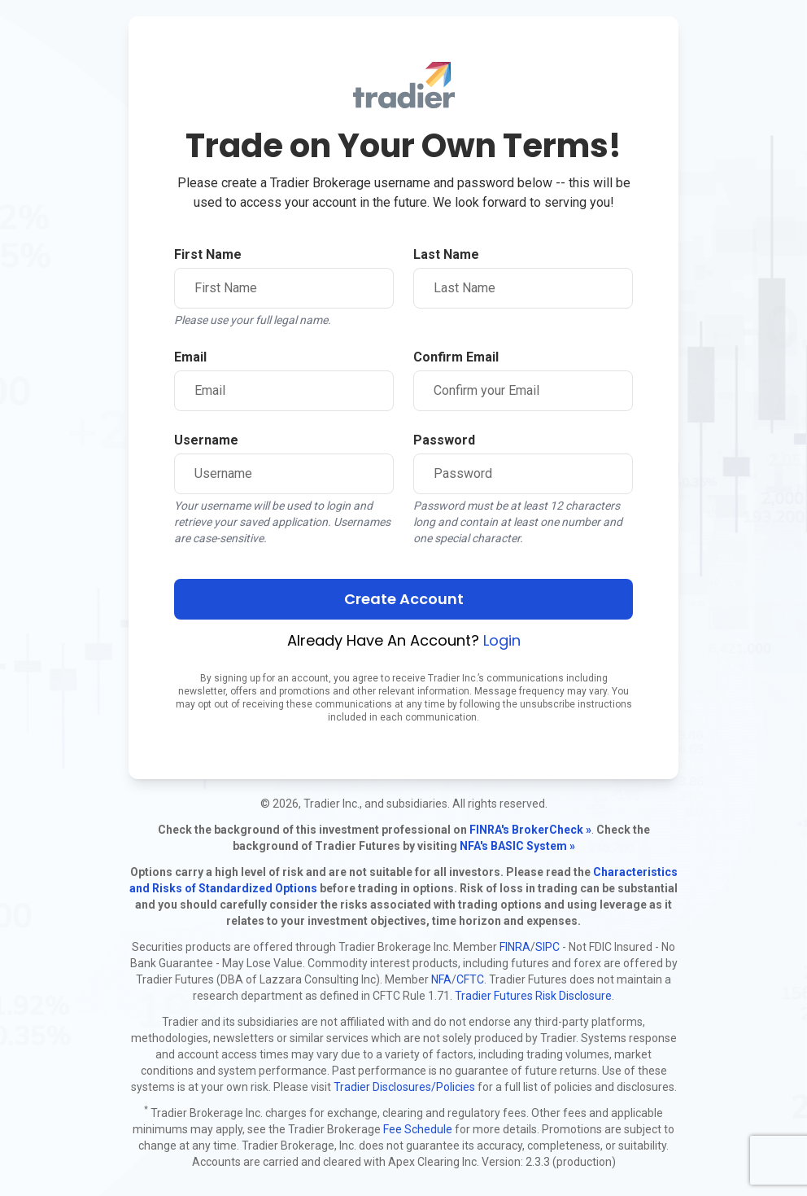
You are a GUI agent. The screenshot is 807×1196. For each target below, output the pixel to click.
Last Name (446, 254)
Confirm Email (456, 357)
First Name (208, 254)
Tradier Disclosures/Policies (404, 1086)
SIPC (547, 946)
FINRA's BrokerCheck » (530, 829)
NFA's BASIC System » (517, 845)
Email (190, 357)
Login (502, 640)
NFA (441, 979)
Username (206, 440)
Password (444, 440)
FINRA (514, 946)
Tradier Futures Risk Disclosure (533, 995)
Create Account (404, 599)
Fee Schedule (417, 1129)
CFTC (470, 979)
